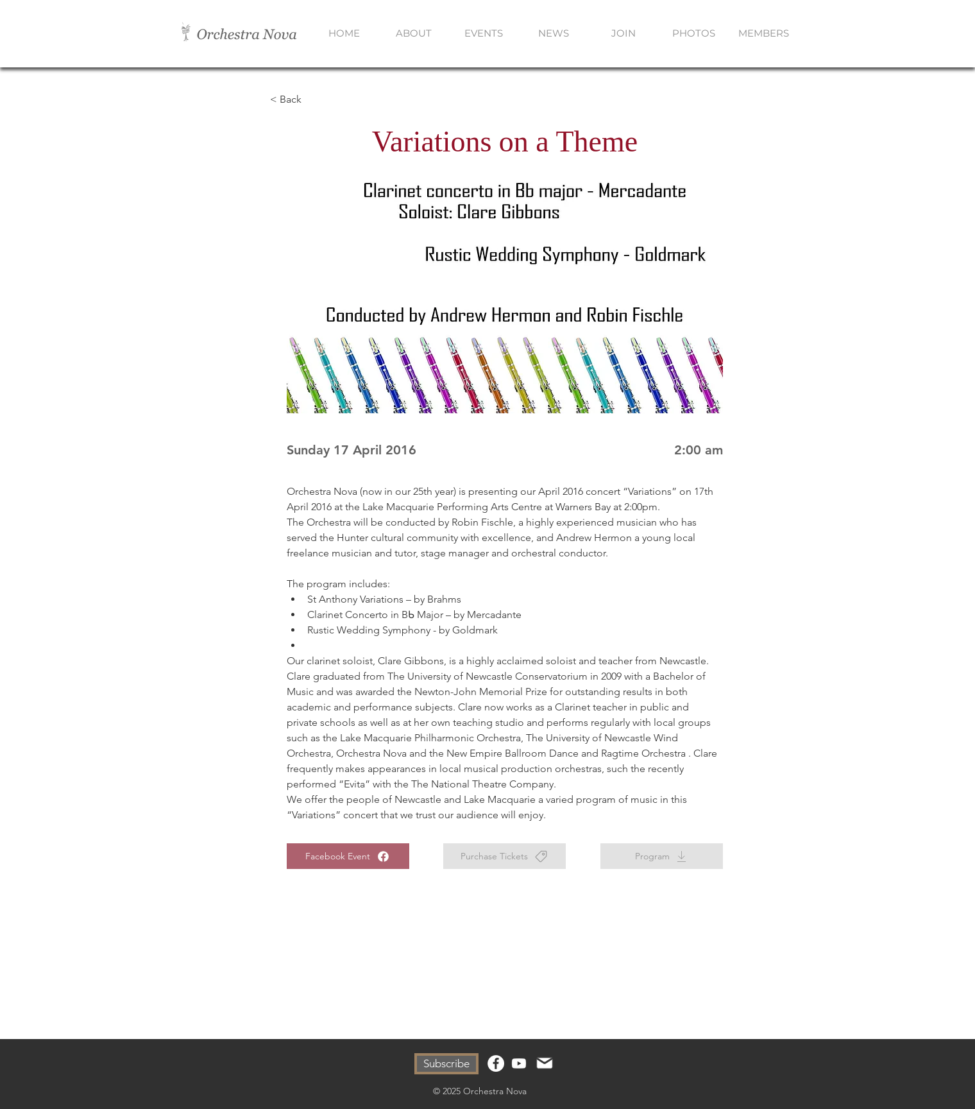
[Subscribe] (446, 1063)
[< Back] (312, 99)
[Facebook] (496, 1063)
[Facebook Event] (348, 856)
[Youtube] (519, 1063)
